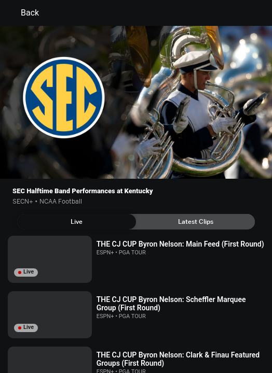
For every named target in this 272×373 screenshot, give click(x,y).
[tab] (76, 221)
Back (23, 13)
